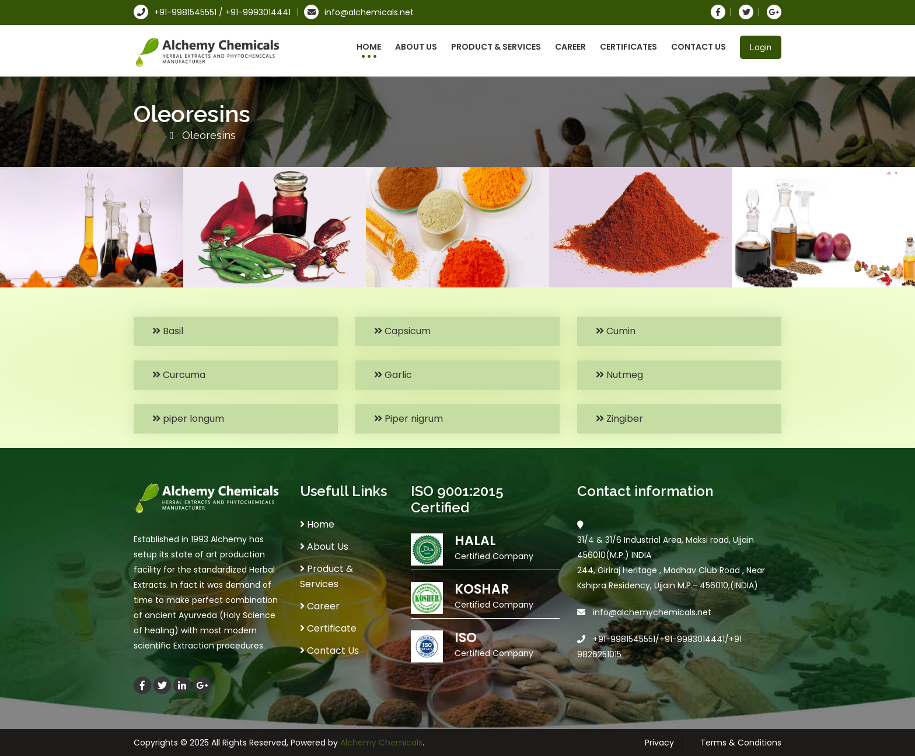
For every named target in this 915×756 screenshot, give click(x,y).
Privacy (659, 742)
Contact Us (698, 47)
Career (570, 47)
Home (369, 47)
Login (760, 47)
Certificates (628, 47)
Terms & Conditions (740, 742)
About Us (416, 47)
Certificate (328, 628)
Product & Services (496, 47)
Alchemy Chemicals (381, 742)
